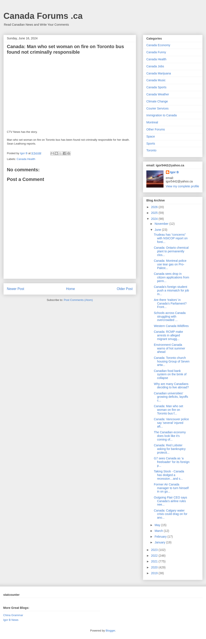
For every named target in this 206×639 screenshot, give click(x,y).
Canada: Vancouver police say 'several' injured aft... (171, 422)
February (160, 536)
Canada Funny (156, 52)
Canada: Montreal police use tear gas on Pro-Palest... (170, 264)
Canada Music (156, 80)
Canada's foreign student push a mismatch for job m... (171, 290)
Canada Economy (158, 45)
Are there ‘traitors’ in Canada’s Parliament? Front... (170, 303)
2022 (155, 555)
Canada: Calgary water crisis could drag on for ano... (170, 514)
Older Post (125, 289)
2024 (155, 218)
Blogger (110, 630)
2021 (155, 561)
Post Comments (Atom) (78, 300)
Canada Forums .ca (43, 16)
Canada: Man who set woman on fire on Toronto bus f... (168, 409)
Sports (150, 143)
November (161, 223)
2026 (155, 207)
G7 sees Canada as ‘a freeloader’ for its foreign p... (171, 462)
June (158, 229)
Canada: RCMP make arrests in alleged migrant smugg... (168, 335)
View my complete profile (182, 186)
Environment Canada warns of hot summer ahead (169, 348)
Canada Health (26, 159)
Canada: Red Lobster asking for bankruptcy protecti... (170, 449)
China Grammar (13, 615)
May (157, 525)
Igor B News (10, 619)
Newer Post (15, 289)
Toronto (151, 150)
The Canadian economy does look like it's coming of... (170, 435)
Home (70, 289)
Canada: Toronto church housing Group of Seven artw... (171, 361)
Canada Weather (157, 94)
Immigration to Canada (161, 115)
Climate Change (157, 101)
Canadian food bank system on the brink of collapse (170, 374)
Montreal (152, 122)
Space (150, 136)
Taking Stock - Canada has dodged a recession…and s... (169, 475)
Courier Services (157, 108)
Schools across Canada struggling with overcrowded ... (170, 316)
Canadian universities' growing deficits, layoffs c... (171, 397)
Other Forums (155, 129)
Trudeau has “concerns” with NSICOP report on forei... (171, 238)
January (160, 542)
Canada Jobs (155, 66)
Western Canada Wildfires (171, 326)
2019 (155, 573)
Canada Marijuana (158, 73)
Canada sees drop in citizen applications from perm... (171, 277)
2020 (155, 567)
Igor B (174, 172)
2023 (155, 550)
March (159, 530)
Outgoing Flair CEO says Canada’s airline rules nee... (170, 501)
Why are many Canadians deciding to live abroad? (171, 385)
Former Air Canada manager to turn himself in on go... (171, 488)
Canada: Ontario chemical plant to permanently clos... (171, 251)
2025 (155, 212)
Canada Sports (156, 87)
